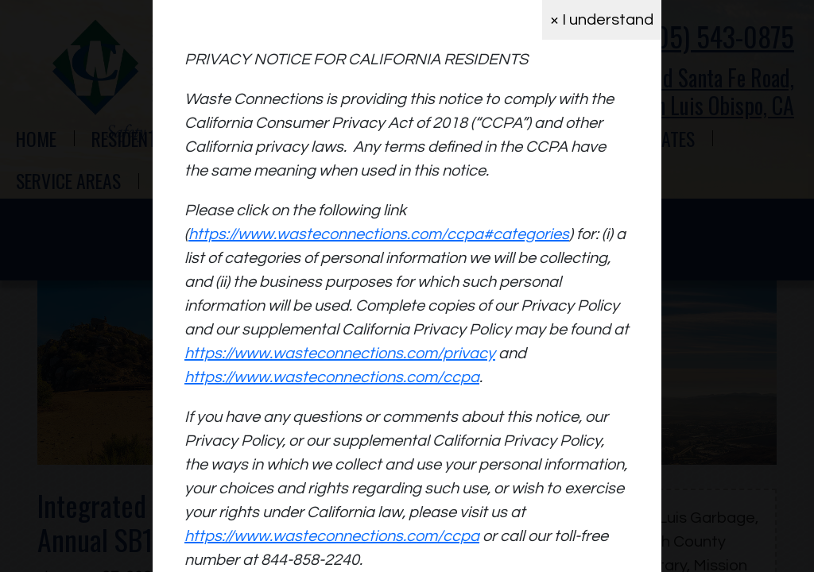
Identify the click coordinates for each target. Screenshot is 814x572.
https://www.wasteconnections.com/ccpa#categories (378, 234)
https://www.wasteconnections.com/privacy (339, 353)
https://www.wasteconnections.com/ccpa (331, 377)
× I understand (601, 20)
